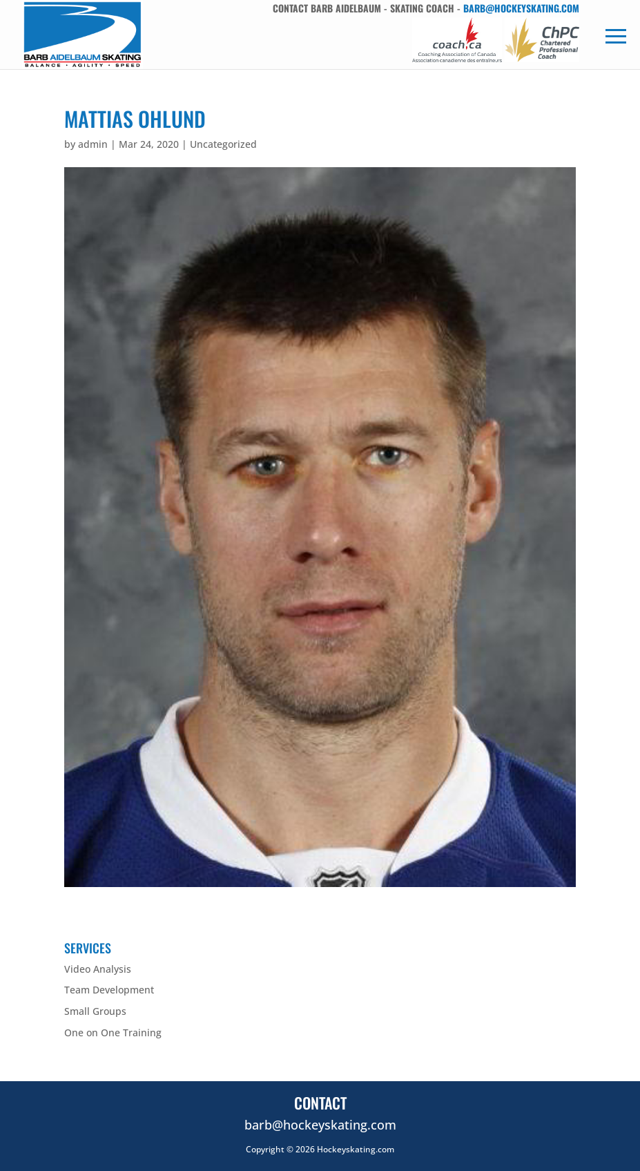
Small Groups (95, 1011)
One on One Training (113, 1032)
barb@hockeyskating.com (521, 8)
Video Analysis (97, 968)
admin (93, 144)
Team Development (109, 989)
